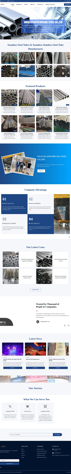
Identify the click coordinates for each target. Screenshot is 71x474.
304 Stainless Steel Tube (41, 455)
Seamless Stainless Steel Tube (42, 451)
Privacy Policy (69, 472)
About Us (32, 4)
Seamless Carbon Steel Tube (41, 453)
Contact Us (40, 4)
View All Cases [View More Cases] (35, 289)
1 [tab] (32, 37)
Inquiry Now (67, 4)
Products (19, 4)
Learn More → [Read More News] (12, 367)
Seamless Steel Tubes (40, 449)
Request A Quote (50, 4)
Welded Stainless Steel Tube (41, 457)
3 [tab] (36, 37)
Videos (26, 4)
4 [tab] (38, 37)
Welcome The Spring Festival (32, 359)
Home (12, 4)
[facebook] (0, 467)
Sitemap (22, 457)
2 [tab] (34, 37)
